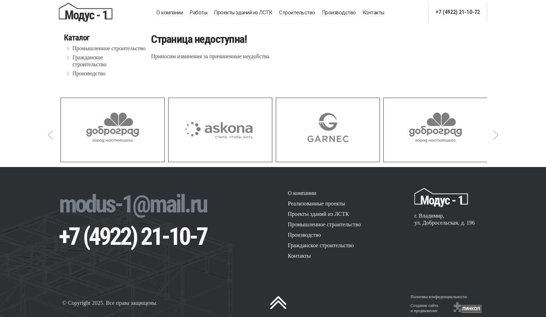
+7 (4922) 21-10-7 (133, 236)
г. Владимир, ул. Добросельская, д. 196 (444, 219)
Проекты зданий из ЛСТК (243, 12)
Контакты (373, 12)
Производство (339, 12)
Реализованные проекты (316, 203)
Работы (198, 12)
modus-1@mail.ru (132, 204)
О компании (169, 12)
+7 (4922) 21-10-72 (458, 12)
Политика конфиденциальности (439, 296)
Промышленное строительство (109, 48)
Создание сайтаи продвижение (424, 308)
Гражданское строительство (89, 60)
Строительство (297, 12)
